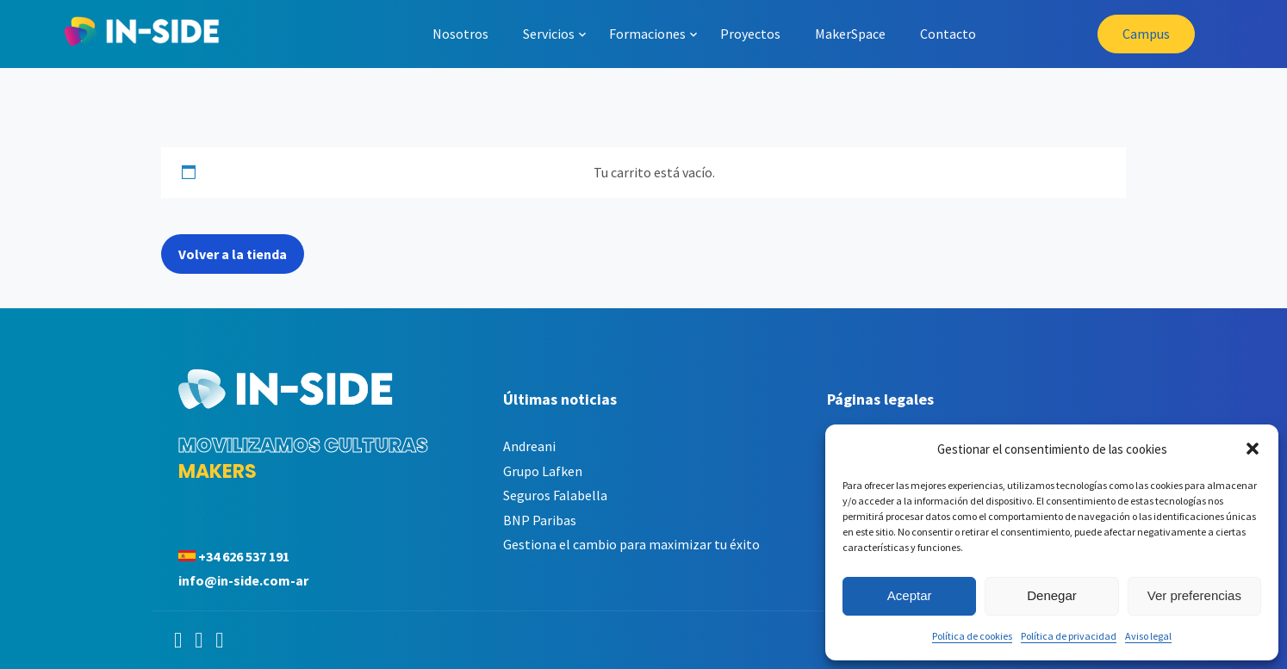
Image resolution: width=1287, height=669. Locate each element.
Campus (1146, 33)
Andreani (529, 446)
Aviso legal (1148, 635)
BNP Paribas (539, 520)
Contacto (948, 33)
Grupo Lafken (542, 471)
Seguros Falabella (555, 495)
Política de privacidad (1068, 635)
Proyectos (750, 33)
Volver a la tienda (232, 254)
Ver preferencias (1194, 595)
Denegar (1052, 595)
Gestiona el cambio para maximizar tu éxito (631, 544)
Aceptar (909, 595)
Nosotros (460, 33)
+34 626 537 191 (243, 556)
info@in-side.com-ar (243, 580)
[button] (1252, 448)
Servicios (549, 33)
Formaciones (647, 33)
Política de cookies (972, 635)
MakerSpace (850, 33)
